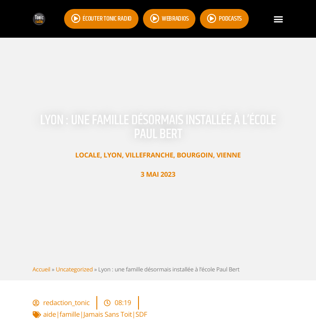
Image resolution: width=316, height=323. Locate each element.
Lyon (113, 155)
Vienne (228, 155)
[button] (278, 19)
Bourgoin (195, 155)
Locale (87, 155)
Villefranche (149, 155)
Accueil (42, 269)
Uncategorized (74, 269)
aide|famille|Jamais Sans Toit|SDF (95, 314)
